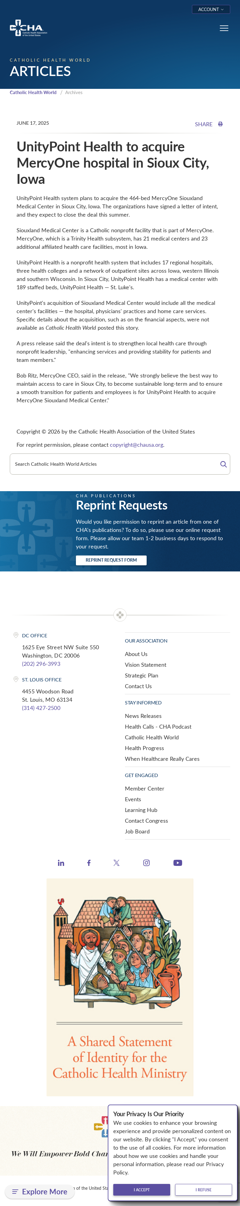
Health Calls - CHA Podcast (158, 726)
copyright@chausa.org (136, 444)
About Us (136, 654)
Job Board (137, 831)
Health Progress (144, 748)
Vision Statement (145, 664)
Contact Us (138, 686)
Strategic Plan (141, 675)
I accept (142, 1189)
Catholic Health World (33, 92)
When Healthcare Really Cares (162, 758)
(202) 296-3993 (41, 663)
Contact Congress (146, 820)
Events (133, 799)
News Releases (143, 715)
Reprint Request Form (111, 560)
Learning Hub (141, 809)
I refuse (204, 1189)
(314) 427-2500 (41, 707)
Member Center (144, 788)
